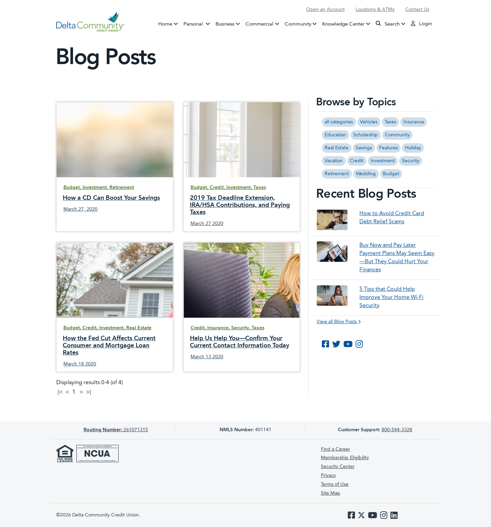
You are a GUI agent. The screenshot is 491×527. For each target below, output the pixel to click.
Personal (198, 23)
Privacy (328, 475)
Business (224, 24)
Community (298, 24)
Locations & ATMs (375, 9)
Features (388, 148)
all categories (339, 122)
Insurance (413, 122)
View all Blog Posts (339, 321)
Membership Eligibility (345, 457)
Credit (356, 161)
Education (335, 135)
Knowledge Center (343, 24)
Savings (364, 148)
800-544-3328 (397, 429)
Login (421, 23)
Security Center (338, 466)
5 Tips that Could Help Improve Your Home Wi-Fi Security (391, 297)
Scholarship (365, 135)
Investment (383, 161)
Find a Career (335, 449)
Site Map (330, 493)
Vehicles (368, 122)
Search (388, 23)
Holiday (413, 148)
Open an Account (325, 9)
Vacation (334, 161)
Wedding (366, 173)
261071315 (116, 429)
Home (165, 24)
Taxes (390, 122)
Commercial (259, 24)
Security (410, 161)
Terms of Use (334, 484)
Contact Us (417, 9)
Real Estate (336, 148)
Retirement (337, 173)
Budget (391, 173)
